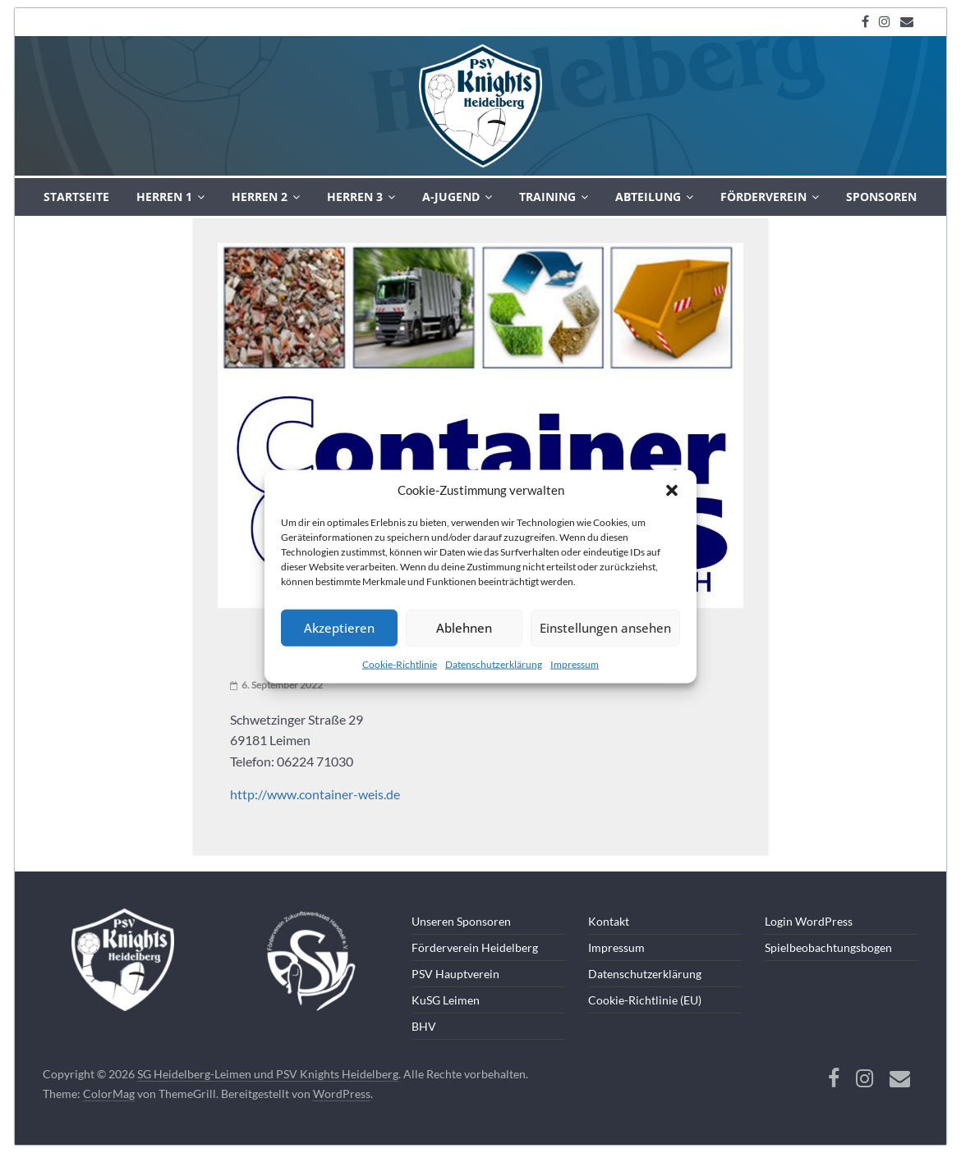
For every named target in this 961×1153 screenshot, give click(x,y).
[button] (672, 490)
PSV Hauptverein (455, 974)
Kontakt (608, 921)
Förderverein (763, 196)
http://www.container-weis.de (315, 794)
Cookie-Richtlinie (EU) (644, 1000)
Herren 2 (259, 196)
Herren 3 (355, 196)
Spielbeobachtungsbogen (828, 947)
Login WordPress (809, 921)
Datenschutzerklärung (493, 663)
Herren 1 (164, 196)
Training (547, 196)
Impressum (574, 663)
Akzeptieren (339, 628)
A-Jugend (451, 196)
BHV (424, 1026)
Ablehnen (464, 628)
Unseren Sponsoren (461, 921)
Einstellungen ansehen (605, 628)
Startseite (76, 196)
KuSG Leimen (446, 1000)
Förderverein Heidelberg (475, 947)
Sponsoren (881, 196)
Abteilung (648, 196)
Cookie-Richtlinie (399, 663)
